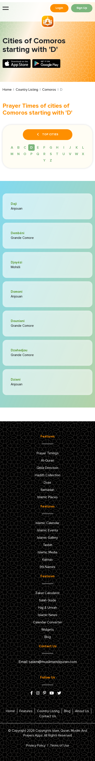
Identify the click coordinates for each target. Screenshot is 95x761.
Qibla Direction (47, 468)
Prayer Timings (48, 453)
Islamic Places (47, 497)
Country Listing (27, 89)
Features (26, 711)
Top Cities (47, 134)
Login (59, 8)
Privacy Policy (35, 745)
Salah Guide (47, 600)
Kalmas (47, 559)
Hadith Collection (47, 475)
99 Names (47, 567)
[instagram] (38, 693)
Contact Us (47, 716)
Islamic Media (47, 552)
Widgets (47, 629)
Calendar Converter (47, 622)
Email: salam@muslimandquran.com (48, 662)
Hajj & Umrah (47, 607)
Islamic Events (47, 530)
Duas (47, 482)
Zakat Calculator (47, 593)
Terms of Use (59, 745)
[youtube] (52, 693)
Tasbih (47, 545)
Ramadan (47, 490)
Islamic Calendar (47, 523)
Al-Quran (47, 460)
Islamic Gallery (47, 537)
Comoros (49, 89)
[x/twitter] (59, 693)
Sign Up (81, 8)
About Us (82, 711)
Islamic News (47, 615)
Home (7, 89)
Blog (47, 637)
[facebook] (31, 693)
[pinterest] (44, 693)
